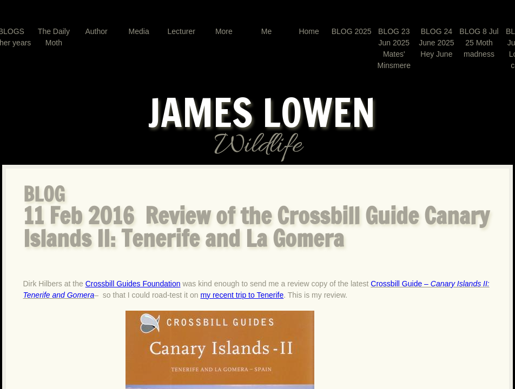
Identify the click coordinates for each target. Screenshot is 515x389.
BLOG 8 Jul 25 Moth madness (478, 42)
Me (266, 31)
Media (139, 31)
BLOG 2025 (352, 31)
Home (309, 31)
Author (96, 31)
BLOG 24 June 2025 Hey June (436, 42)
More (224, 31)
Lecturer (181, 31)
